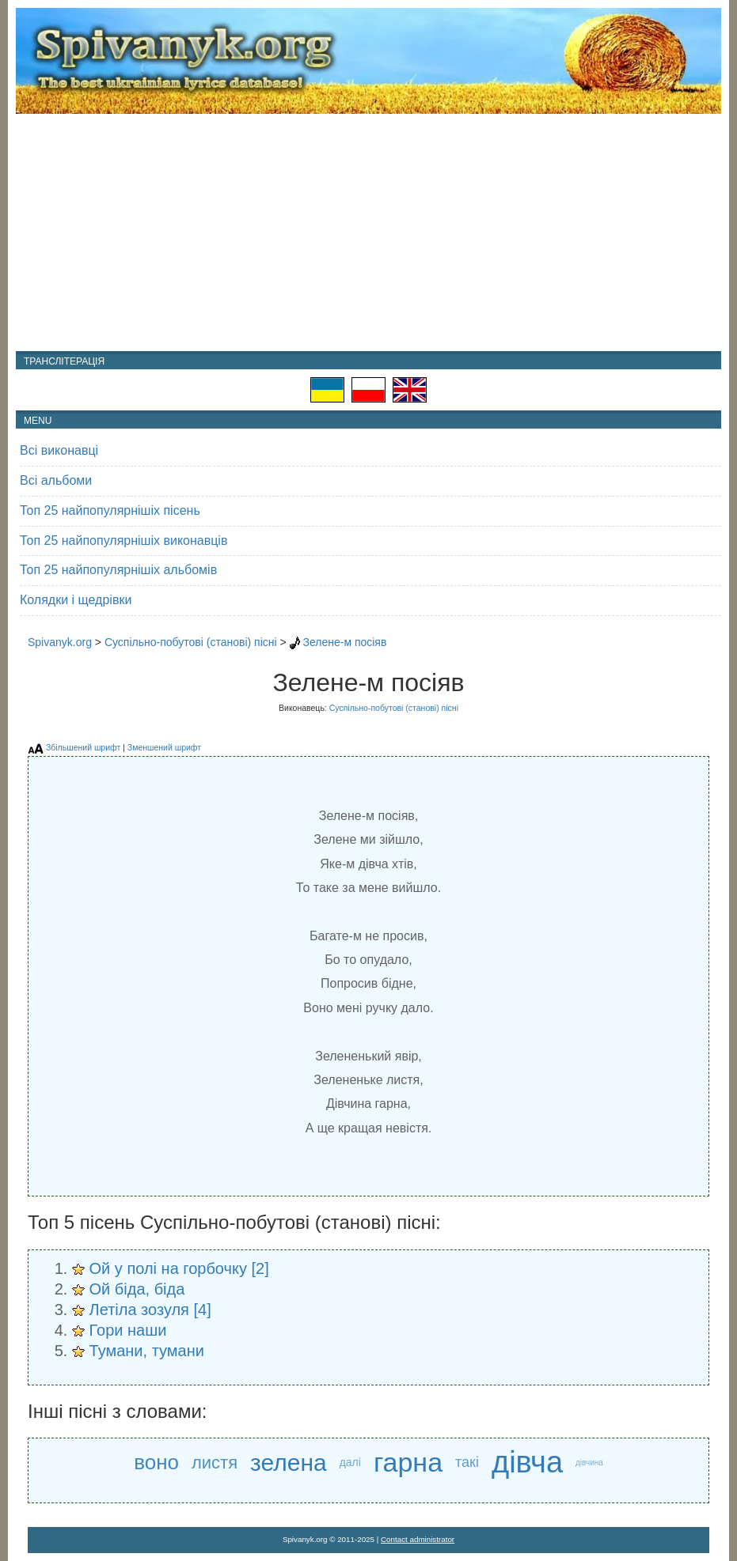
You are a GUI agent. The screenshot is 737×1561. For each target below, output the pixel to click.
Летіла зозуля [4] (150, 1309)
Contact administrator (417, 1539)
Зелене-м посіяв (344, 642)
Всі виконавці (59, 450)
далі (350, 1462)
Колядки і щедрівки (75, 600)
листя (214, 1462)
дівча (527, 1462)
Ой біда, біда (137, 1289)
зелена (288, 1463)
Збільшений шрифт (83, 747)
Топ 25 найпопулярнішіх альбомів (118, 569)
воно (156, 1462)
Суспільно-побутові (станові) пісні (190, 642)
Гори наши (128, 1330)
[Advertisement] (368, 232)
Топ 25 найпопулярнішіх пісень (110, 510)
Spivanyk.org (60, 642)
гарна (408, 1462)
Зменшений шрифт (164, 747)
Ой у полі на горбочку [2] (179, 1268)
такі (467, 1462)
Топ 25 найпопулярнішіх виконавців (123, 540)
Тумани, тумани (146, 1350)
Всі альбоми (56, 480)
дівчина (589, 1462)
